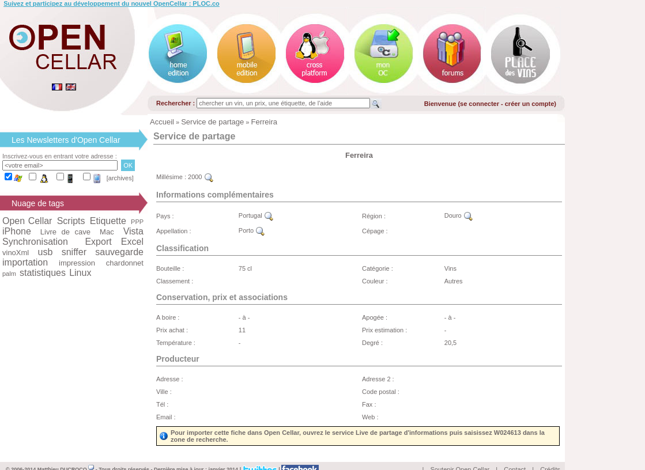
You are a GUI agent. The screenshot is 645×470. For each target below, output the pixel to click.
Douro (458, 215)
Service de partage (212, 121)
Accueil (162, 121)
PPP (137, 221)
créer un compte (530, 103)
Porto (252, 230)
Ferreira (264, 121)
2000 (200, 176)
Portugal (256, 215)
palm (9, 273)
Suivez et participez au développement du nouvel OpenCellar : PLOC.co (111, 3)
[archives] (120, 178)
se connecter (479, 103)
